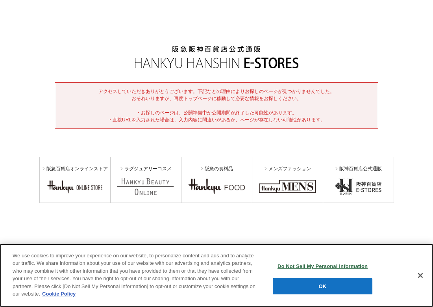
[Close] (420, 275)
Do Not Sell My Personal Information (323, 266)
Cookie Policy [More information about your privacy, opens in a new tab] (59, 294)
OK (323, 286)
